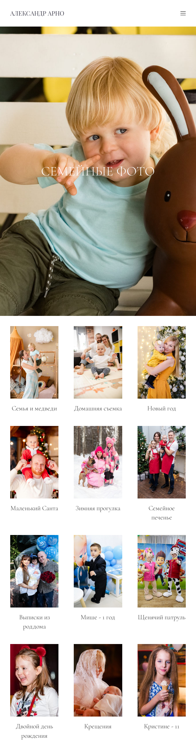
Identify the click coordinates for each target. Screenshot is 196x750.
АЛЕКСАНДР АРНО (37, 13)
